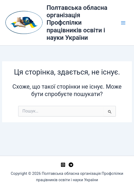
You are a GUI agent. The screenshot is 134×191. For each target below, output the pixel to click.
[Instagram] (63, 164)
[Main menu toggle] (123, 22)
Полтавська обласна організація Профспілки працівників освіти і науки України (77, 23)
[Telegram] (71, 164)
